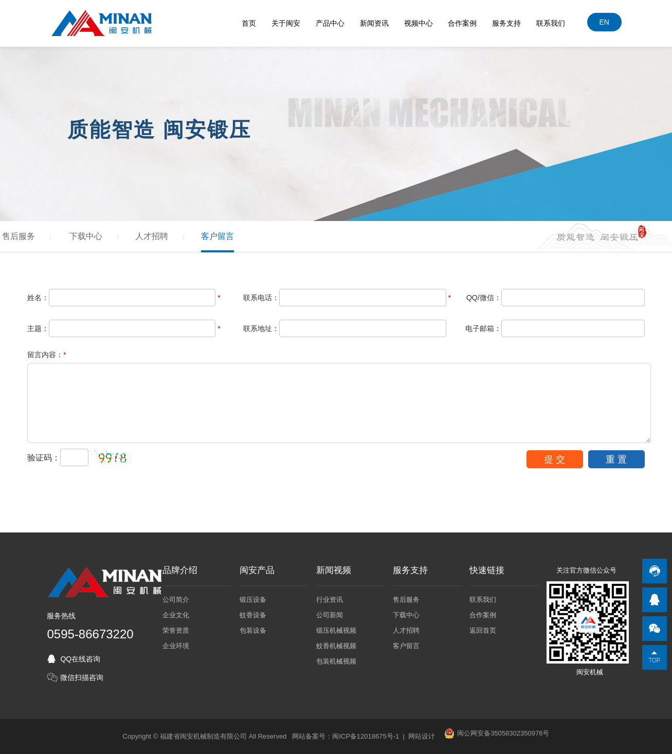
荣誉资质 (175, 630)
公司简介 (175, 599)
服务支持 (506, 23)
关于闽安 (285, 23)
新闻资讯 (374, 23)
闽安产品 (257, 570)
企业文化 (175, 615)
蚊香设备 (253, 615)
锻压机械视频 (336, 630)
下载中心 (85, 236)
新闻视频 (333, 570)
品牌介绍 (179, 570)
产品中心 (330, 23)
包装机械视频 (336, 661)
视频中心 (418, 23)
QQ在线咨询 (80, 659)
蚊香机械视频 (336, 646)
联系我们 (550, 23)
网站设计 (421, 736)
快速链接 (486, 570)
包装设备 (253, 630)
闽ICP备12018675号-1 (365, 736)
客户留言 (217, 236)
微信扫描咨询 (81, 677)
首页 (249, 23)
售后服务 (18, 236)
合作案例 (462, 23)
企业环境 (175, 646)
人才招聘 (151, 236)
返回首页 (482, 630)
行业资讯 (329, 599)
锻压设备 (253, 599)
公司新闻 (329, 615)
